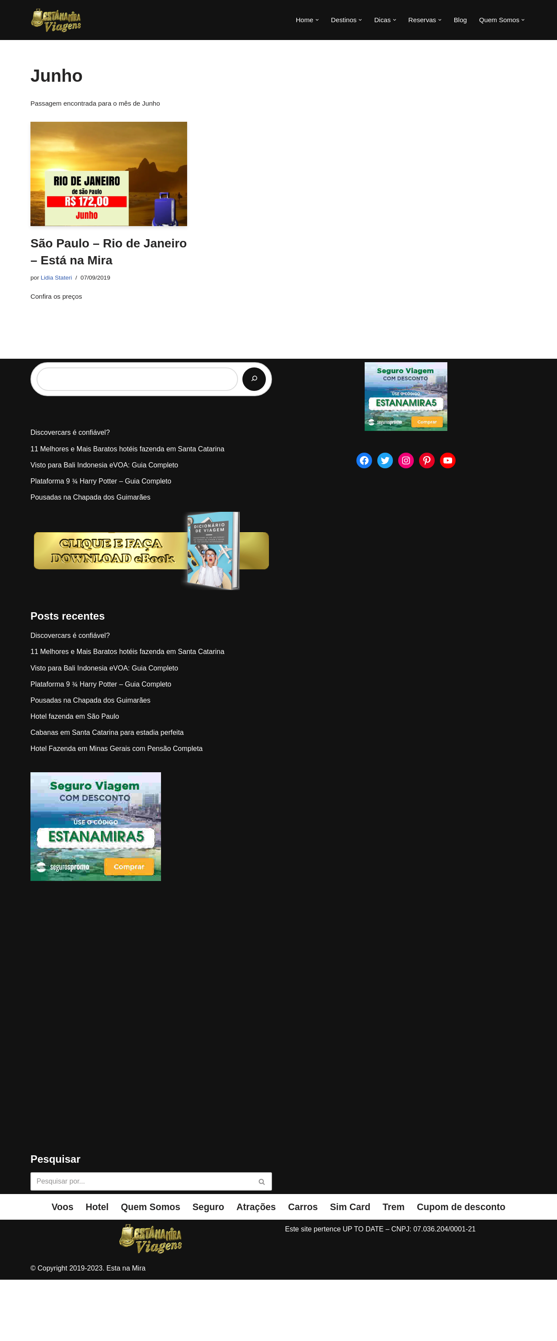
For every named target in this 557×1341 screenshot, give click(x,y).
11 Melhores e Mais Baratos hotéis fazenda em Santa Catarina (127, 509)
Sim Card (353, 1268)
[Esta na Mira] (56, 20)
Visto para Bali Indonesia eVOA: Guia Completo (104, 525)
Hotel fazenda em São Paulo (74, 777)
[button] (309, 20)
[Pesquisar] (254, 440)
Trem (398, 1268)
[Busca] (141, 1242)
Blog (457, 20)
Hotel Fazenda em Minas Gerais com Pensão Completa (116, 809)
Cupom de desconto (469, 1268)
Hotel (89, 1268)
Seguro (205, 1268)
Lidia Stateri (57, 279)
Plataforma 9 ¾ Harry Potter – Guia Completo (100, 542)
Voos (52, 1268)
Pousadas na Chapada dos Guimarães (90, 558)
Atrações (255, 1268)
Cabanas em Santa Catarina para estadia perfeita (107, 793)
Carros (303, 1268)
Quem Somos (144, 1268)
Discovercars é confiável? (70, 493)
